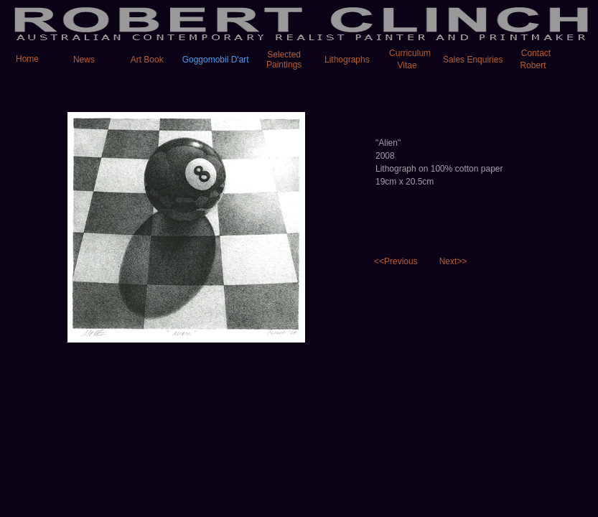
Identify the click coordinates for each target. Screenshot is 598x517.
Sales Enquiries (473, 60)
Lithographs (347, 60)
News (84, 60)
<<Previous (396, 261)
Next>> (453, 261)
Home (20, 59)
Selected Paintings (284, 60)
